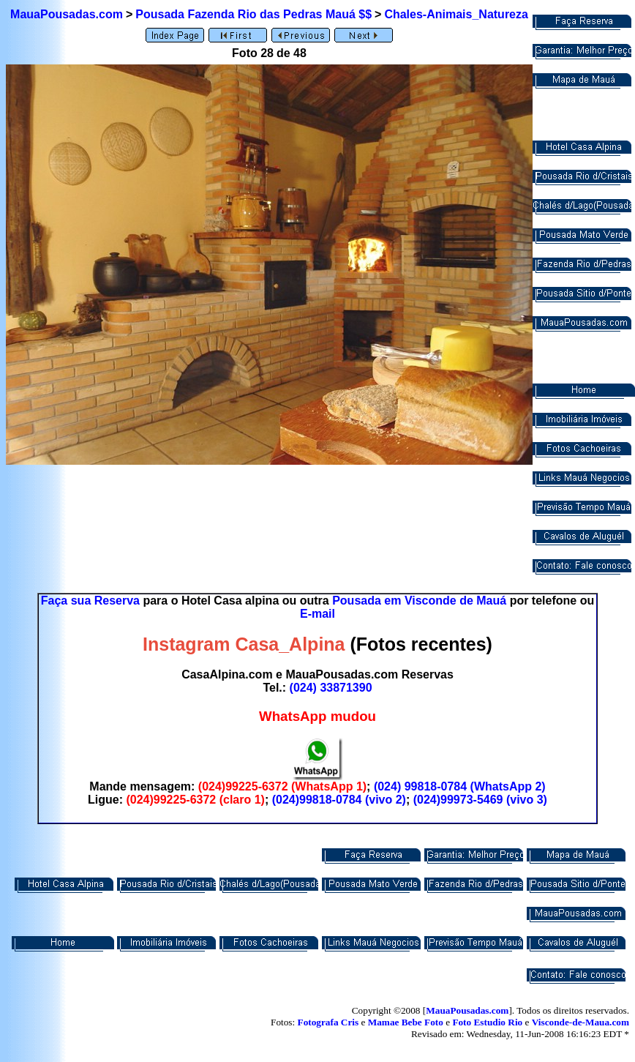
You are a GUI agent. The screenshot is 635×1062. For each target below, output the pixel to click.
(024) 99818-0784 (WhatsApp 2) (460, 786)
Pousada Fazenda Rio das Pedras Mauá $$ (253, 14)
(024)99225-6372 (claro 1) (195, 799)
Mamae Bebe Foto (405, 1022)
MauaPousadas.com (66, 14)
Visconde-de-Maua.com (580, 1022)
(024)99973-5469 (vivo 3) (480, 799)
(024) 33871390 (331, 687)
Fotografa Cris (328, 1022)
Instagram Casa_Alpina (244, 644)
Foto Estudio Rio (487, 1022)
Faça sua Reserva (90, 600)
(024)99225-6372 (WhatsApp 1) (282, 786)
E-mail (317, 613)
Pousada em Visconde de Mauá (419, 600)
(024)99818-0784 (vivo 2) (339, 799)
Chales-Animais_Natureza (456, 14)
